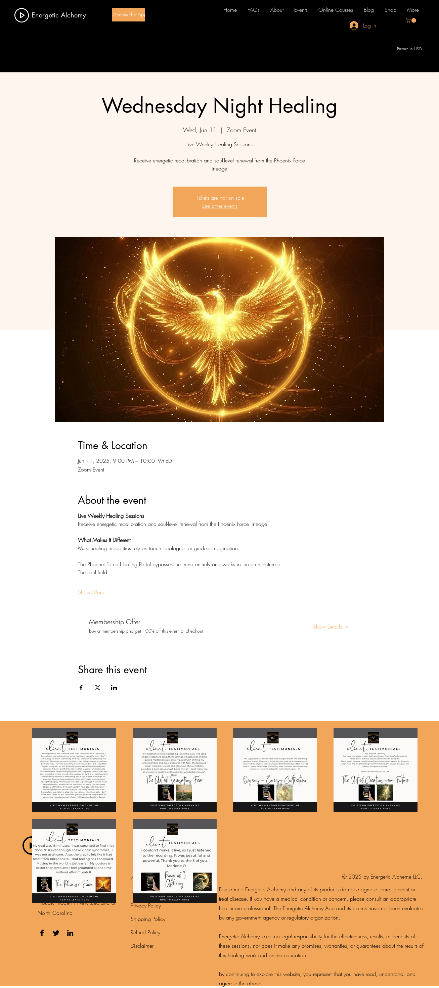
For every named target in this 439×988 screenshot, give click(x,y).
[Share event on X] (97, 687)
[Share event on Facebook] (81, 687)
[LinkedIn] (70, 933)
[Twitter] (56, 933)
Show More (91, 592)
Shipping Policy (148, 919)
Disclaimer (142, 945)
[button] (411, 20)
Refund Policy (145, 932)
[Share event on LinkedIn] (114, 687)
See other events (219, 205)
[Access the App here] (136, 14)
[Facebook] (42, 933)
